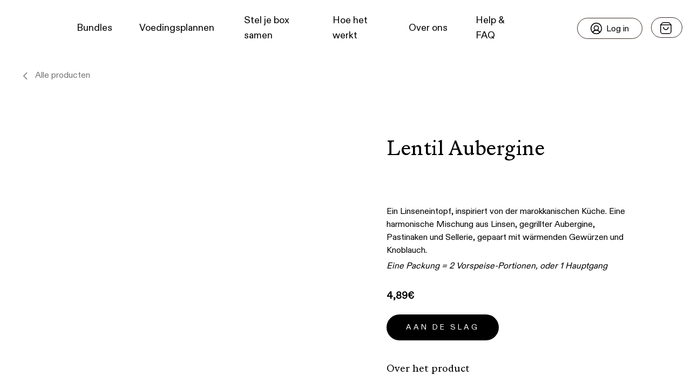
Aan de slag (442, 327)
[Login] (609, 28)
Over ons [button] (428, 28)
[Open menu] (666, 27)
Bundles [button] (94, 28)
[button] (27, 28)
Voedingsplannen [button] (176, 28)
